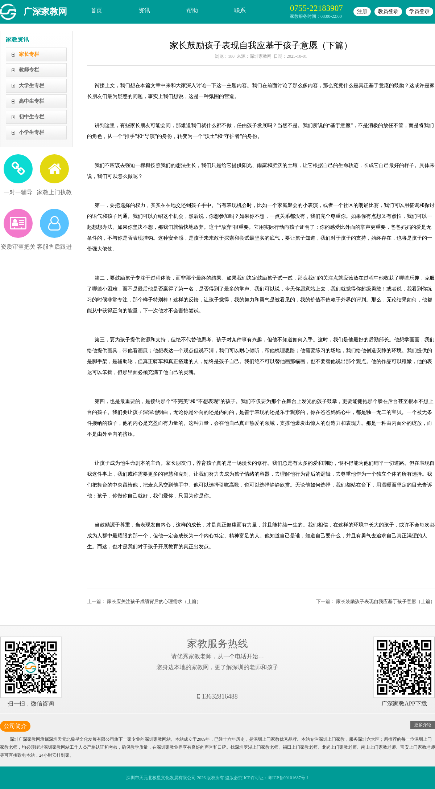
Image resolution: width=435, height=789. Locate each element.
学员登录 (419, 11)
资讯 (144, 10)
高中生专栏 (31, 101)
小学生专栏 (31, 132)
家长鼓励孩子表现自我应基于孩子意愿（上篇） (385, 601)
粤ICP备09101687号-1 (288, 777)
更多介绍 (422, 724)
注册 (362, 11)
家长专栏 (29, 54)
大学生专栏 (31, 85)
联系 (240, 10)
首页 (96, 10)
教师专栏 (29, 70)
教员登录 (388, 11)
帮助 (192, 10)
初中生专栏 (31, 116)
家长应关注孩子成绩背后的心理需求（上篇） (154, 601)
